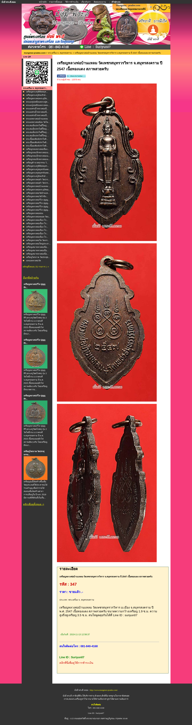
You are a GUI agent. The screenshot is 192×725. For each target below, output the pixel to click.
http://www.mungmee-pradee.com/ (104, 690)
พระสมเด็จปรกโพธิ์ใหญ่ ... (37, 125)
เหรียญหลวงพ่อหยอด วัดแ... (38, 217)
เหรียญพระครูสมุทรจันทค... (38, 169)
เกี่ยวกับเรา (86, 2)
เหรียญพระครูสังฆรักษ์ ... (37, 176)
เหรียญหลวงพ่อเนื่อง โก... (37, 220)
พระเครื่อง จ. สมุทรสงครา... (35, 88)
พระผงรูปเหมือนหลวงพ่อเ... (38, 105)
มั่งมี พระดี (67, 696)
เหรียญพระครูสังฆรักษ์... (36, 95)
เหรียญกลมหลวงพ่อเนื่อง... (37, 149)
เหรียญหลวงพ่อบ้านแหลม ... (38, 186)
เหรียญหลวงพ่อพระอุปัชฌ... (38, 190)
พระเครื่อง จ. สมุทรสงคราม (60, 53)
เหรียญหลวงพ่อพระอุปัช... (37, 98)
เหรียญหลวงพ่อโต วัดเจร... (37, 240)
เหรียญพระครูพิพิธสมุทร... (37, 166)
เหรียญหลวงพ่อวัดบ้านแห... (38, 193)
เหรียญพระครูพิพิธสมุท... (37, 92)
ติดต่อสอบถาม (100, 2)
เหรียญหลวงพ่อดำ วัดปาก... (38, 179)
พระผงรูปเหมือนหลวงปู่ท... (37, 102)
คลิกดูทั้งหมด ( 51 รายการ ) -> (36, 267)
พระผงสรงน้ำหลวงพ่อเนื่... (37, 108)
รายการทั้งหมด (55, 2)
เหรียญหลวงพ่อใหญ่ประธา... (38, 244)
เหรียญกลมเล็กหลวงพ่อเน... (38, 152)
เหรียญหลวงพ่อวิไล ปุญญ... (37, 200)
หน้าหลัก (43, 2)
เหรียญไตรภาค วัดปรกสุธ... (38, 257)
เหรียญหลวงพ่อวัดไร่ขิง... (37, 196)
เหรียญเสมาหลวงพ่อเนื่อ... (37, 247)
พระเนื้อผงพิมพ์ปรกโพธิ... (37, 139)
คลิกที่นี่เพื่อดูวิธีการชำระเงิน (76, 662)
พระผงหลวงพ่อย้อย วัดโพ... (38, 122)
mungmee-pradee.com (34, 53)
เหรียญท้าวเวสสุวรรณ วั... (37, 162)
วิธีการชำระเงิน (72, 2)
